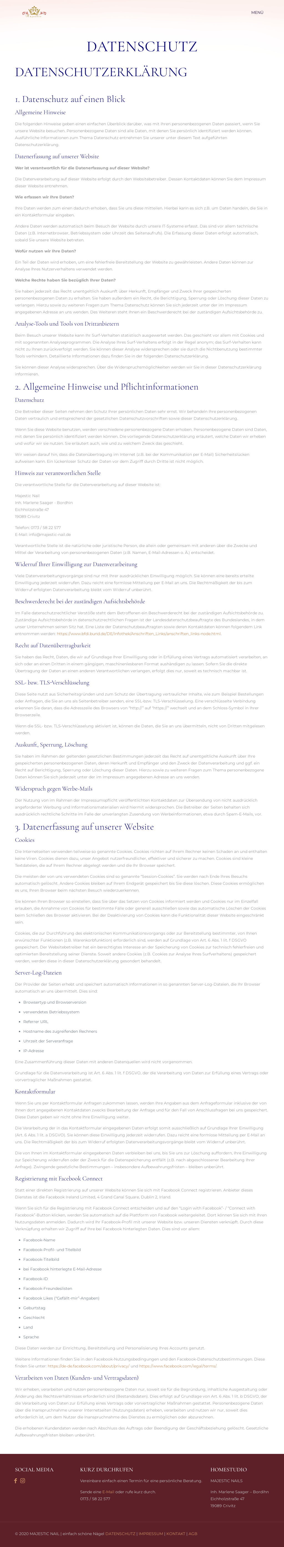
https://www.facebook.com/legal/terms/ (177, 1366)
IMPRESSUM (151, 1533)
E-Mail (108, 1491)
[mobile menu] (260, 12)
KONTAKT (175, 1533)
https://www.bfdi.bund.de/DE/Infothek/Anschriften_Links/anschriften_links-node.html (139, 633)
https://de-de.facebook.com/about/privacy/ (89, 1366)
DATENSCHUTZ (120, 1533)
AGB (193, 1533)
